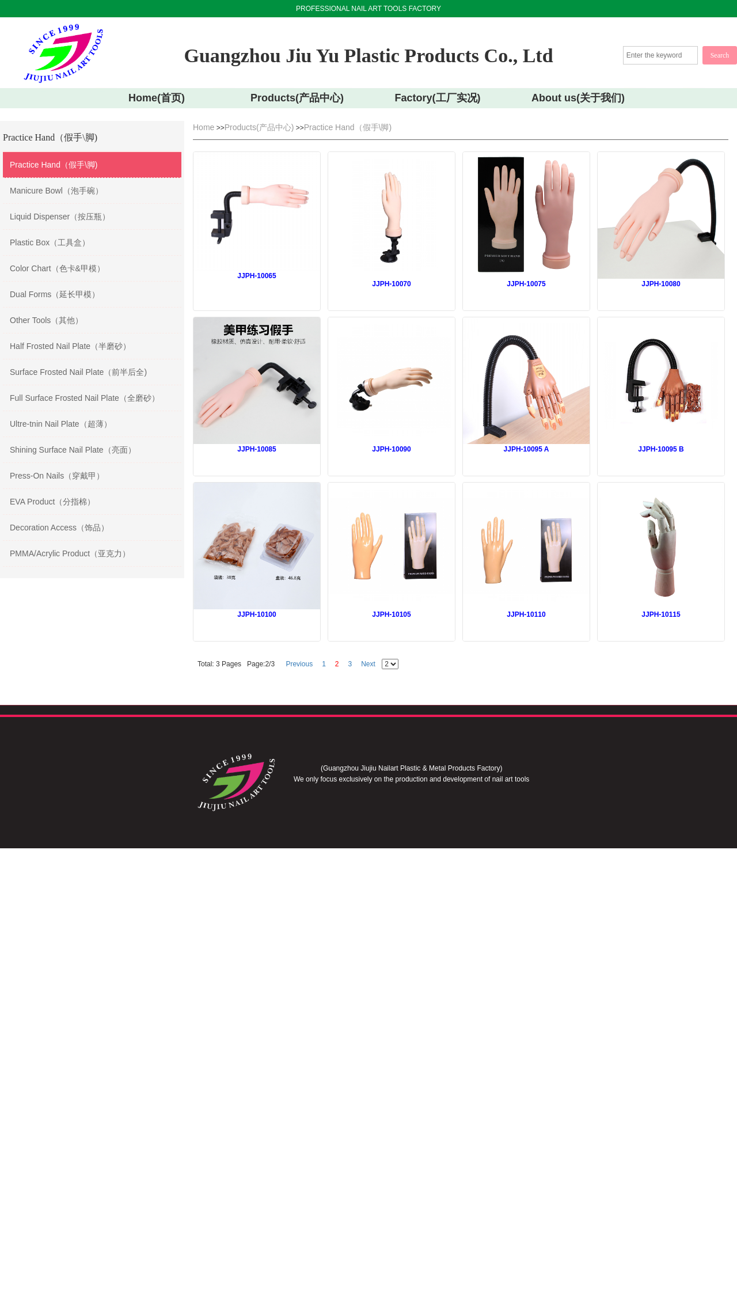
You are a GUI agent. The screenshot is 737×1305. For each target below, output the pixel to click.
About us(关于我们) (578, 98)
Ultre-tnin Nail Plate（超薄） (61, 423)
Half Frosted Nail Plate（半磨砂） (70, 346)
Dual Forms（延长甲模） (55, 294)
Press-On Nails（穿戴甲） (57, 475)
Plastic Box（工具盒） (50, 242)
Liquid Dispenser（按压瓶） (60, 216)
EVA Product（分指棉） (52, 501)
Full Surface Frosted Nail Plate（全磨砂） (84, 398)
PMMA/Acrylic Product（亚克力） (70, 553)
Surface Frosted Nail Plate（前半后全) (78, 372)
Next (368, 664)
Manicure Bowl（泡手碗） (56, 190)
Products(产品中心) (297, 98)
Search (720, 55)
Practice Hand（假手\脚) (53, 164)
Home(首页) (156, 98)
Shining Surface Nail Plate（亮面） (73, 449)
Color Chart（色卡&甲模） (57, 268)
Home (203, 127)
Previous (299, 664)
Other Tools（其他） (46, 320)
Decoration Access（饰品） (59, 527)
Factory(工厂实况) (437, 98)
